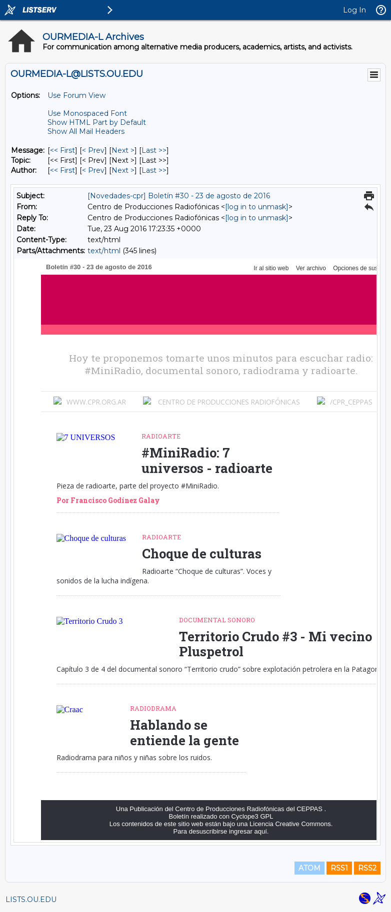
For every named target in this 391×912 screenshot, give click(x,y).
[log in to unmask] (256, 206)
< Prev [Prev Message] (93, 150)
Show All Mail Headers (86, 131)
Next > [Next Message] (123, 150)
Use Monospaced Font (87, 113)
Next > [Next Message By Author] (123, 170)
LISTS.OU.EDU (31, 899)
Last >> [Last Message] (154, 150)
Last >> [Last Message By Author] (154, 170)
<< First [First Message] (62, 150)
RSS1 (339, 868)
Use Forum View (77, 95)
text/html (104, 250)
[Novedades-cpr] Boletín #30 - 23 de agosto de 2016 (179, 195)
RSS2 (367, 868)
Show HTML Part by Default (97, 122)
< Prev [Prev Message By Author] (93, 170)
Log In (354, 9)
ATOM (309, 868)
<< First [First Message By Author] (62, 170)
